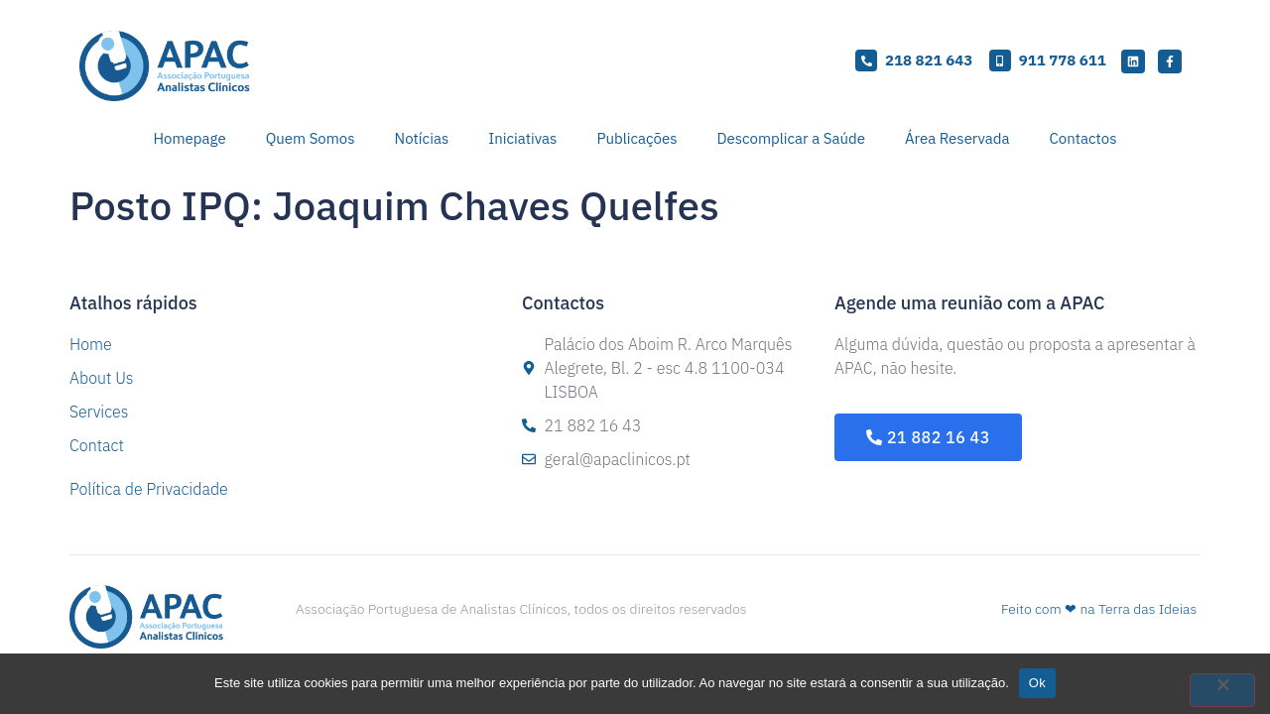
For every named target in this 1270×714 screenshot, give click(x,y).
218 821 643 (928, 60)
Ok (1037, 682)
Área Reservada (957, 138)
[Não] (1222, 690)
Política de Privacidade (148, 489)
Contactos (1083, 138)
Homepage (190, 138)
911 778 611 (1062, 60)
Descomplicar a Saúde (790, 138)
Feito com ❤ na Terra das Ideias (1099, 609)
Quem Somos (310, 138)
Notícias (422, 138)
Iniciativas (522, 138)
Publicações (636, 138)
